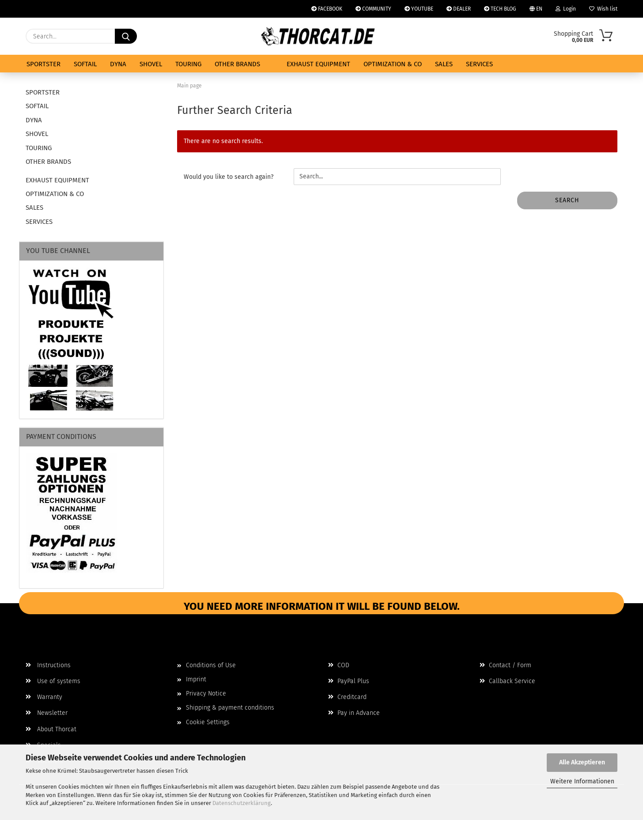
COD (338, 665)
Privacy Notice (206, 693)
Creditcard (347, 697)
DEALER (458, 9)
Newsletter (47, 713)
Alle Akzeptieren (582, 762)
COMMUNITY (373, 9)
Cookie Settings (208, 722)
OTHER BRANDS (237, 64)
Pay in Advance (354, 713)
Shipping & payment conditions (230, 707)
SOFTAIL (85, 64)
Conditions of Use (211, 665)
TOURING (188, 64)
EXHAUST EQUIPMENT (318, 64)
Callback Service (507, 681)
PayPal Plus (348, 681)
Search (567, 200)
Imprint (196, 679)
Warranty (44, 697)
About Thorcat (51, 729)
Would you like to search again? (228, 177)
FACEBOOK (326, 9)
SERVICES (479, 64)
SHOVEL (151, 64)
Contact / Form (505, 665)
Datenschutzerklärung (241, 803)
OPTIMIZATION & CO (392, 64)
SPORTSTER (43, 64)
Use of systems (53, 681)
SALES (444, 64)
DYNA (118, 64)
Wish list (603, 9)
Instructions (48, 665)
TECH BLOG (500, 9)
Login (566, 9)
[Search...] (126, 36)
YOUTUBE (419, 9)
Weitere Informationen (582, 781)
